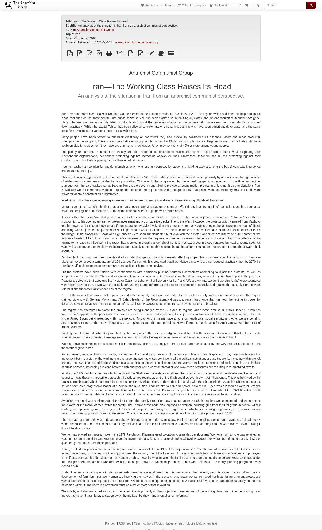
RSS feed (125, 523)
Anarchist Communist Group (95, 29)
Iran (77, 34)
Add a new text (207, 523)
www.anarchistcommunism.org (138, 42)
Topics (159, 523)
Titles (137, 523)
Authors (148, 523)
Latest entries (175, 523)
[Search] (285, 5)
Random (110, 523)
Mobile (190, 523)
